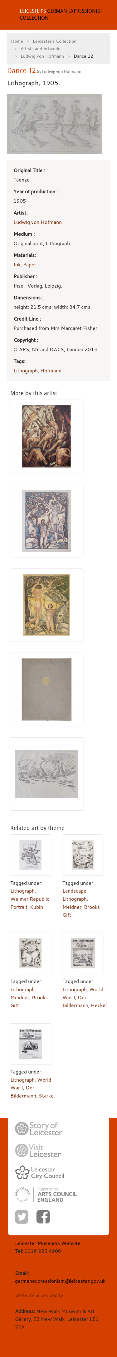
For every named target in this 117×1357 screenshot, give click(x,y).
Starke (46, 1095)
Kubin (36, 907)
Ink (17, 264)
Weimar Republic (29, 898)
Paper (29, 264)
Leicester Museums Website (47, 1243)
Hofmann (50, 370)
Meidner (71, 907)
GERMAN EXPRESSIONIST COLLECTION (61, 14)
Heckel (99, 1005)
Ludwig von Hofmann (42, 56)
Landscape (74, 890)
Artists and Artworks (41, 48)
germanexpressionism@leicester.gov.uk (60, 1280)
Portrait (18, 907)
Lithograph (25, 370)
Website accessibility (39, 1295)
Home (17, 41)
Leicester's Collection (54, 41)
